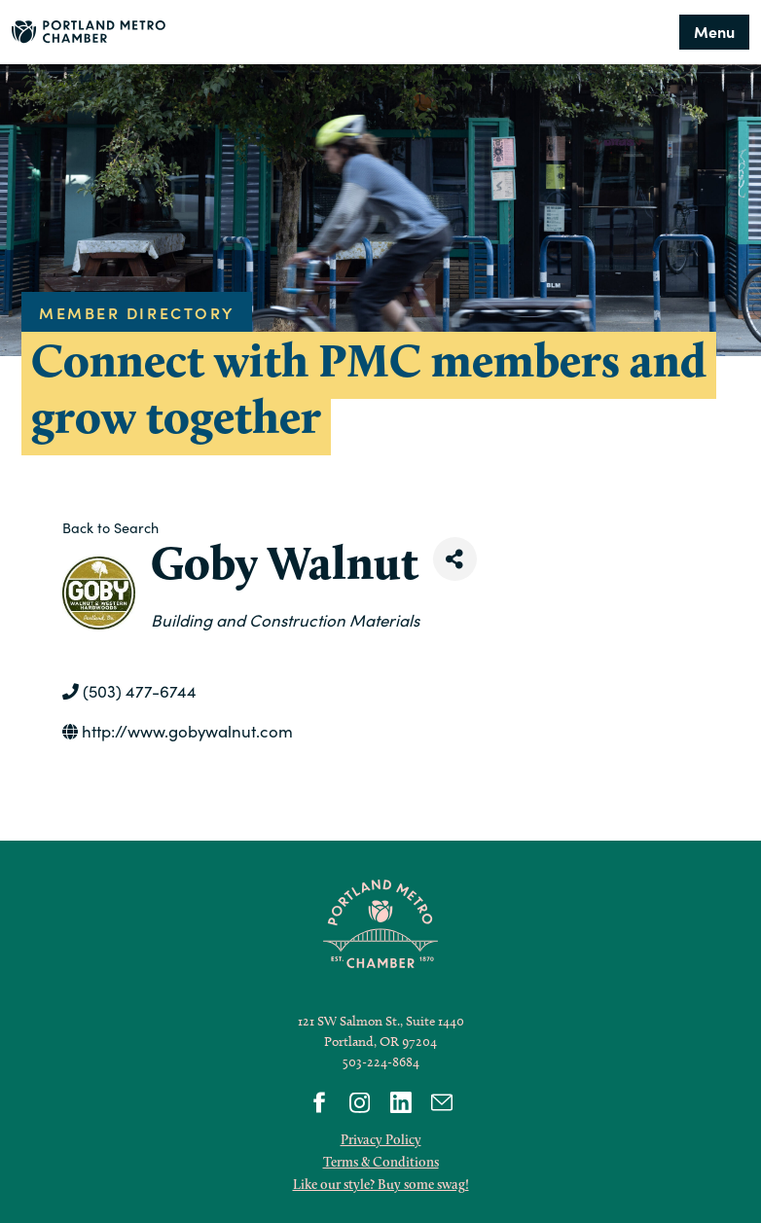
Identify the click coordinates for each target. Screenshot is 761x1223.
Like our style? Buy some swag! (381, 1184)
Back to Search (110, 527)
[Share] (455, 559)
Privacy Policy (381, 1139)
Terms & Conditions (381, 1161)
